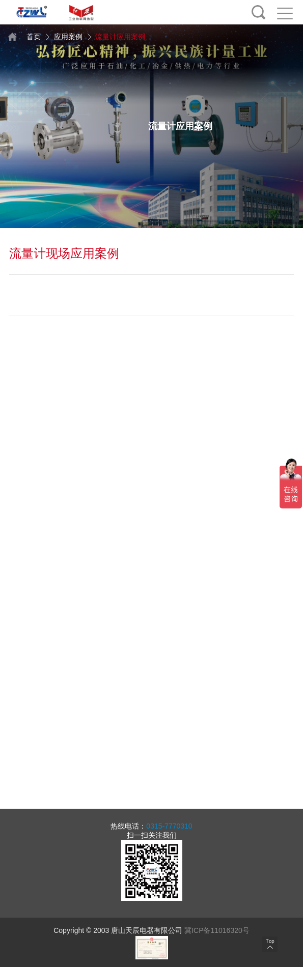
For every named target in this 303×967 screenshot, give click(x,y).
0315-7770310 (169, 826)
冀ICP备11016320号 (217, 930)
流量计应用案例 (115, 37)
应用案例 (64, 37)
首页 (25, 37)
